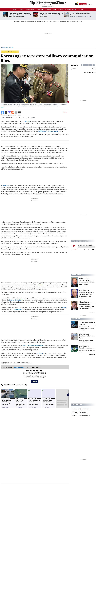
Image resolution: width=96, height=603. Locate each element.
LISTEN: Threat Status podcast (87, 323)
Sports (40, 9)
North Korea (5, 185)
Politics (11, 47)
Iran (68, 21)
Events (60, 9)
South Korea (85, 408)
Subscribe (83, 4)
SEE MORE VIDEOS (89, 72)
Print (65, 112)
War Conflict (76, 408)
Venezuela (79, 21)
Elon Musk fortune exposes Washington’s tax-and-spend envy (86, 306)
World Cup (33, 21)
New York (56, 21)
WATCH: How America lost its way (86, 347)
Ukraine (72, 21)
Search (93, 68)
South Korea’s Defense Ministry (48, 131)
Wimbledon (40, 21)
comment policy (19, 367)
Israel (51, 21)
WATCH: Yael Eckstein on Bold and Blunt (80, 13)
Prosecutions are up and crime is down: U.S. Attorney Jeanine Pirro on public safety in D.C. (51, 14)
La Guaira (63, 21)
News (14, 9)
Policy (21, 9)
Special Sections (50, 9)
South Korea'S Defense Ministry (81, 415)
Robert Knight (84, 278)
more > (2, 107)
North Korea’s (18, 310)
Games (80, 9)
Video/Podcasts (70, 9)
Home (2, 47)
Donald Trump (25, 21)
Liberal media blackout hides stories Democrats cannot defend (87, 282)
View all (92, 312)
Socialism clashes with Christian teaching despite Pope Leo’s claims (86, 295)
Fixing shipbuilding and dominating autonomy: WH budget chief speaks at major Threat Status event (20, 14)
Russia (46, 21)
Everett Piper (84, 290)
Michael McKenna (85, 302)
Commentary (30, 9)
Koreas (27, 121)
